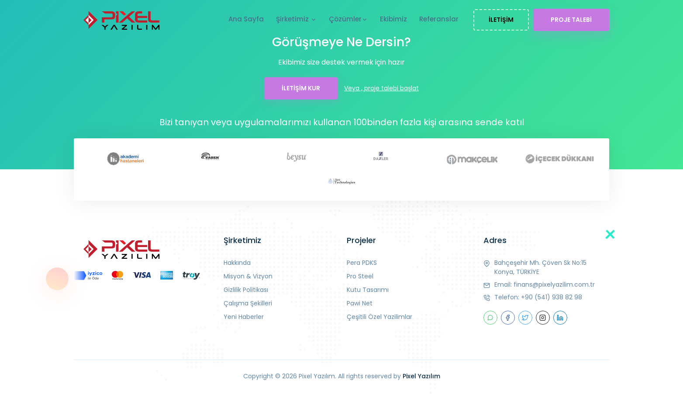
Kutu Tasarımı (368, 289)
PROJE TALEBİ (571, 19)
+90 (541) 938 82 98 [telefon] (551, 297)
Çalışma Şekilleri (248, 303)
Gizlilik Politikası (246, 289)
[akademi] (125, 158)
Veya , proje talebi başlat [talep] (381, 88)
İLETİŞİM (501, 19)
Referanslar (439, 19)
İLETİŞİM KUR (301, 88)
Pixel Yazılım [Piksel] (421, 376)
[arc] (341, 182)
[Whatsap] (490, 318)
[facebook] (508, 318)
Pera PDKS (362, 262)
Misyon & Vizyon (248, 276)
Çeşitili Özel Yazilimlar (379, 316)
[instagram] (543, 318)
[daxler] (385, 156)
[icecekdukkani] (558, 158)
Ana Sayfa (246, 19)
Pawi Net (360, 303)
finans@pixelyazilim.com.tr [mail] (554, 284)
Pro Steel (360, 276)
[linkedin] (560, 318)
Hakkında (237, 262)
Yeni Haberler (244, 316)
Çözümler (348, 19)
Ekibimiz (393, 19)
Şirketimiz (296, 19)
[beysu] (298, 156)
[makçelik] (471, 158)
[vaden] (211, 156)
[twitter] (525, 318)
